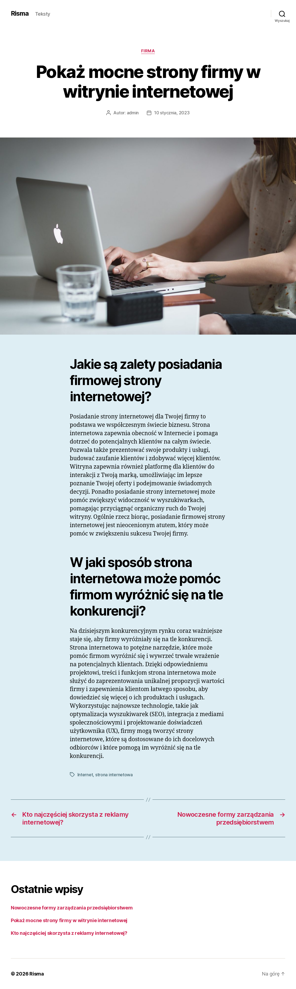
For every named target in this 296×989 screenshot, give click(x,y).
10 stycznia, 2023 (171, 112)
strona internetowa (114, 774)
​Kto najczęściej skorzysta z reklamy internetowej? (69, 933)
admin (133, 112)
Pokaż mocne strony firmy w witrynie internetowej (69, 920)
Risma (20, 13)
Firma (148, 51)
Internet (85, 774)
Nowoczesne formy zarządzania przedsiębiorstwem (72, 908)
